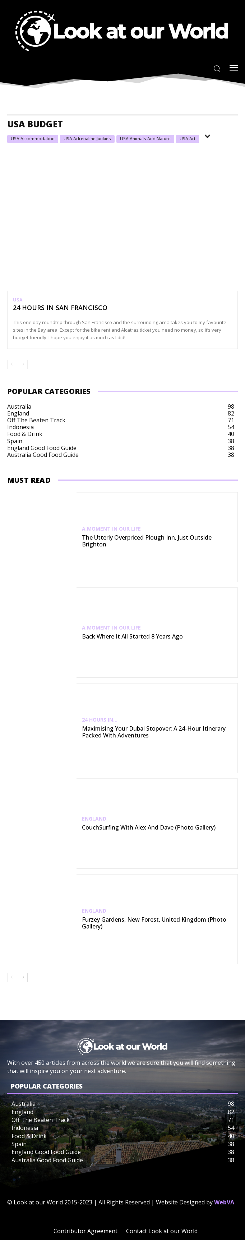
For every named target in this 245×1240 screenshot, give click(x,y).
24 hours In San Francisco (60, 307)
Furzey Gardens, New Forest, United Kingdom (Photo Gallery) (154, 923)
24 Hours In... (99, 719)
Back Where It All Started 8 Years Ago (132, 636)
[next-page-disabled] (23, 364)
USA (17, 300)
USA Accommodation (32, 139)
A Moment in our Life (111, 528)
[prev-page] (11, 364)
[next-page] (23, 977)
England (94, 818)
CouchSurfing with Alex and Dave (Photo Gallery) (149, 827)
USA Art (187, 139)
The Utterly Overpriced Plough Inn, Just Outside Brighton (147, 540)
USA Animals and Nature (145, 139)
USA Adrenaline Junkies (87, 139)
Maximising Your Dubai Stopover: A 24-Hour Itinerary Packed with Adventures (154, 732)
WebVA (224, 1202)
